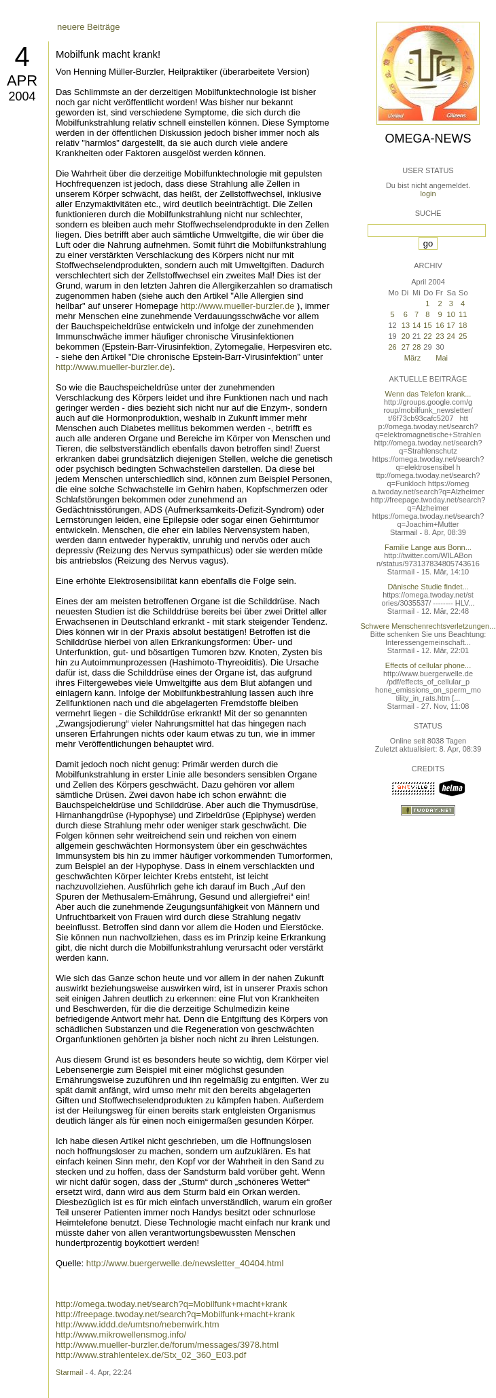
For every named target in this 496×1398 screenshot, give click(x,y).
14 (416, 325)
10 (451, 314)
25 (463, 336)
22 (427, 336)
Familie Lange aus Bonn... (428, 547)
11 (463, 314)
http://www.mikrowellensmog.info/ (121, 1334)
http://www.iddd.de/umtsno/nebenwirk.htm (137, 1324)
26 (392, 347)
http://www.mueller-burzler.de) (114, 367)
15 (427, 325)
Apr (22, 80)
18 (463, 325)
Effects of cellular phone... (428, 665)
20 (406, 336)
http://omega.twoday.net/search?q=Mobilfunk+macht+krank (171, 1304)
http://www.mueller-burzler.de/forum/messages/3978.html (167, 1345)
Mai (442, 358)
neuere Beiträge (88, 27)
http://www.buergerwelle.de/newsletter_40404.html (185, 1263)
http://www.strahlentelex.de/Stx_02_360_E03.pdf (151, 1355)
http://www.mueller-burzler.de (238, 306)
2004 (21, 96)
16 (440, 325)
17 (451, 325)
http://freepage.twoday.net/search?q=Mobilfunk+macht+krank (175, 1314)
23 (440, 336)
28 (416, 347)
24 (451, 336)
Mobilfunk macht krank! (108, 54)
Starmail (69, 1372)
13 (406, 325)
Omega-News (428, 138)
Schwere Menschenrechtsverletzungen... (428, 626)
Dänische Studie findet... (427, 587)
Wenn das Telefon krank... (428, 394)
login (428, 193)
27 (406, 347)
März (412, 358)
